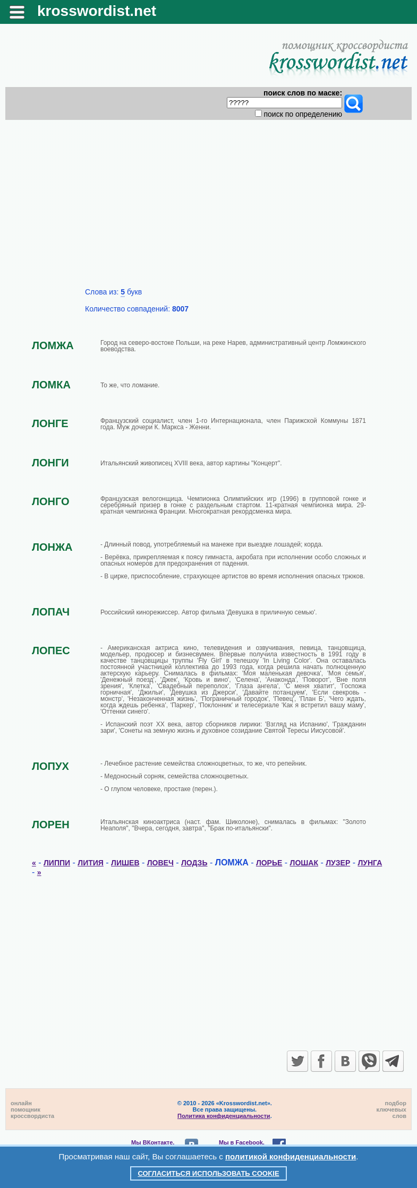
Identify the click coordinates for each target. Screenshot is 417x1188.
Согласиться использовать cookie (208, 1173)
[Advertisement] (208, 208)
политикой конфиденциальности (290, 1156)
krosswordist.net (96, 11)
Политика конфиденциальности (223, 1116)
